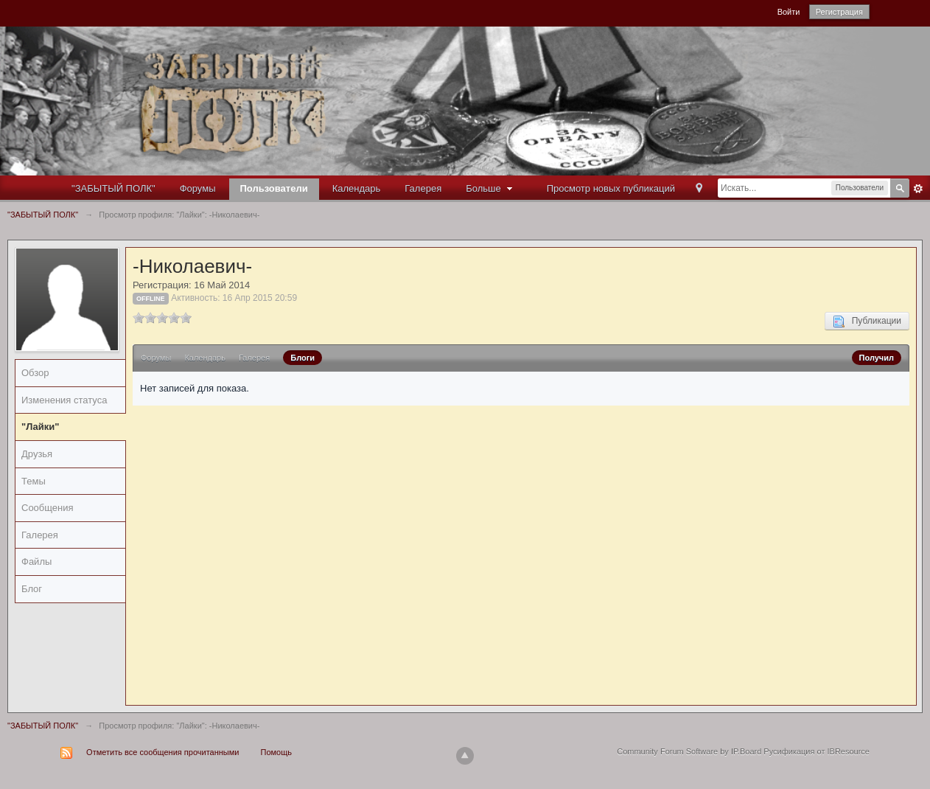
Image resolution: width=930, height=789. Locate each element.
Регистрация (839, 11)
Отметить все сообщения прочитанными (162, 752)
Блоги (302, 357)
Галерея (423, 188)
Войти (788, 11)
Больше (491, 188)
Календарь (356, 188)
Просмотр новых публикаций (611, 188)
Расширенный (918, 188)
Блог (31, 588)
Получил (876, 357)
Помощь (277, 752)
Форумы (198, 188)
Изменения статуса (64, 400)
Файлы (36, 561)
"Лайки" (40, 426)
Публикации (867, 321)
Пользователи (274, 188)
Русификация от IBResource (815, 751)
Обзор (35, 372)
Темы (33, 481)
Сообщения (47, 507)
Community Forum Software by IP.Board (689, 751)
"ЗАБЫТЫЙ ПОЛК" (113, 188)
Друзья (36, 453)
